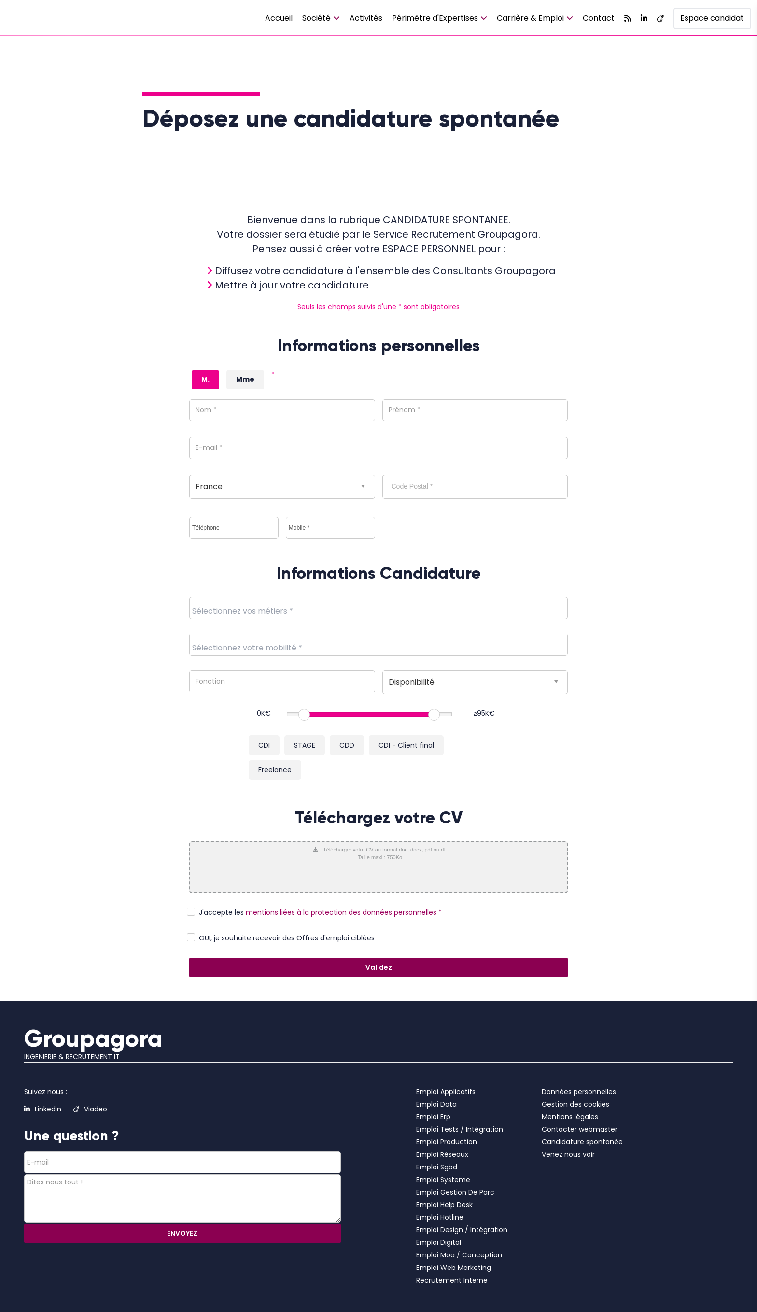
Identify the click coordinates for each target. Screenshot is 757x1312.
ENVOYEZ (182, 1233)
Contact (599, 18)
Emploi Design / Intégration (461, 1230)
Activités (366, 18)
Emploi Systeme (443, 1179)
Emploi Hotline (439, 1217)
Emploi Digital (438, 1242)
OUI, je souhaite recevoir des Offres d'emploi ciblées (287, 938)
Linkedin (42, 1109)
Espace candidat (712, 18)
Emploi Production (446, 1142)
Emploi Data (436, 1104)
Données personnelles (579, 1091)
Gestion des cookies (575, 1104)
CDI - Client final (406, 745)
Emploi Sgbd (436, 1167)
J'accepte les (221, 912)
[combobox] (378, 608)
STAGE (304, 745)
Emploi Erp (433, 1117)
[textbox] (264, 611)
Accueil (279, 18)
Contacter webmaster (579, 1129)
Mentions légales (570, 1117)
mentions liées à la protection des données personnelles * (344, 912)
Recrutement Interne (452, 1280)
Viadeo (90, 1109)
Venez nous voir (568, 1154)
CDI (264, 745)
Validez (378, 967)
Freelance (275, 770)
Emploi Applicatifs (446, 1091)
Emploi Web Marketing (453, 1267)
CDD (346, 745)
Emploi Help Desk (444, 1205)
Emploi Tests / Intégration (459, 1129)
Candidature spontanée (582, 1142)
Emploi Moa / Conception (459, 1255)
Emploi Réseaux (442, 1154)
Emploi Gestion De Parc (455, 1192)
